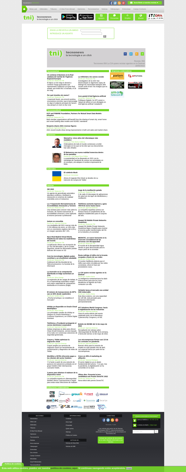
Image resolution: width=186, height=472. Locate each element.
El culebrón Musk (71, 172)
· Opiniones (33, 434)
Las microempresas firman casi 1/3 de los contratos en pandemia (93, 340)
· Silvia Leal (33, 421)
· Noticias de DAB (70, 446)
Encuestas (114, 16)
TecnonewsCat (93, 9)
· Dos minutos (33, 452)
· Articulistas (33, 458)
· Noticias (32, 440)
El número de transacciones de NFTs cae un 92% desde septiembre (61, 293)
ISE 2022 (50, 189)
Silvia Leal (33, 9)
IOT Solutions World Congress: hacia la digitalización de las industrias (92, 308)
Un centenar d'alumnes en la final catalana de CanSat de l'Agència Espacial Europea (60, 77)
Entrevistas (126, 9)
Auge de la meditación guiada (90, 190)
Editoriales (43, 9)
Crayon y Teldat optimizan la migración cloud (58, 340)
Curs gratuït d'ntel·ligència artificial (92, 96)
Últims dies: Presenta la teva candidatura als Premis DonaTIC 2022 (93, 375)
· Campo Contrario (35, 455)
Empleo (128, 16)
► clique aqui (152, 425)
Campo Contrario (139, 9)
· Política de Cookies (71, 435)
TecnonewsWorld (54, 110)
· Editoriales (33, 424)
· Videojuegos (33, 446)
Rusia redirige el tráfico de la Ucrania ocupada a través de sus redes (92, 256)
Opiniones (81, 9)
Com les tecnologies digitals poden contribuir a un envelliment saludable (61, 257)
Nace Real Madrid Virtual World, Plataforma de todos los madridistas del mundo (61, 239)
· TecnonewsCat (34, 437)
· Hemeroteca (33, 418)
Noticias (104, 9)
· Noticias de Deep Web (72, 443)
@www (141, 16)
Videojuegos (114, 9)
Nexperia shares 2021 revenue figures (61, 126)
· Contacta (68, 418)
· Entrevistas (33, 449)
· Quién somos (69, 428)
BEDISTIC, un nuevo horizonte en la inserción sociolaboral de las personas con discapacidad (92, 240)
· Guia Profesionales (35, 462)
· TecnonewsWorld (35, 465)
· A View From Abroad (36, 431)
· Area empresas (34, 443)
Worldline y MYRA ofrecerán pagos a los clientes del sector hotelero (61, 357)
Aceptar (129, 468)
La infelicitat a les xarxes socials (91, 77)
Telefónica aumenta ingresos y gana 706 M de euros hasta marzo (92, 205)
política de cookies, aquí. (64, 468)
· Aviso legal (68, 422)
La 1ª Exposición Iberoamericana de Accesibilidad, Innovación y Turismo (61, 205)
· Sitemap (68, 432)
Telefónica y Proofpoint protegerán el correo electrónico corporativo (61, 324)
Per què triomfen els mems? (58, 95)
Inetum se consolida (55, 221)
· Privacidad (68, 425)
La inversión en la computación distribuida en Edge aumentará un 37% (60, 273)
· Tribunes (32, 428)
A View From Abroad (67, 9)
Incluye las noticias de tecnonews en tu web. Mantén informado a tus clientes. (111, 440)
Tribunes (53, 9)
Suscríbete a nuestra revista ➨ (146, 3)
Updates (101, 16)
